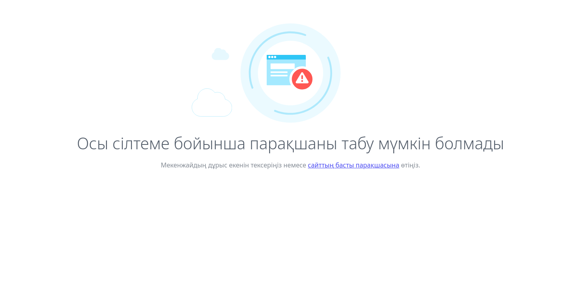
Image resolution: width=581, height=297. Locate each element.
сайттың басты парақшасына (353, 165)
